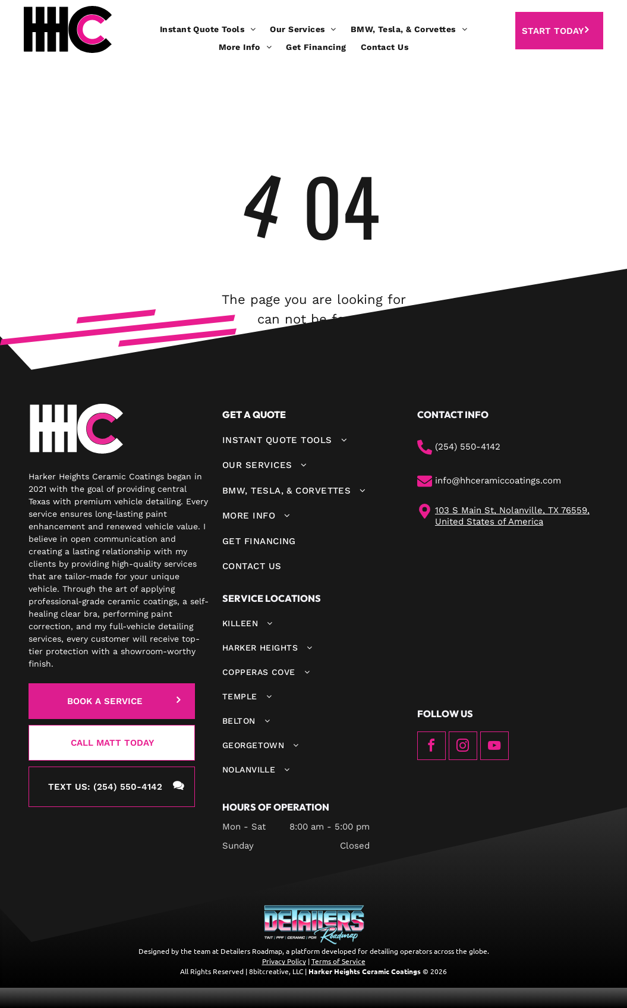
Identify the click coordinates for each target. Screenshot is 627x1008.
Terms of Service (338, 961)
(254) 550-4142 (467, 446)
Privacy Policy (284, 961)
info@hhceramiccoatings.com (498, 480)
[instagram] (463, 747)
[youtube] (494, 747)
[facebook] (431, 747)
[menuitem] (208, 29)
